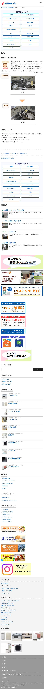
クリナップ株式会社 (5, 624)
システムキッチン (12, 419)
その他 (30, 44)
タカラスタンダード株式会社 (7, 621)
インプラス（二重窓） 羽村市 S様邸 (11, 221)
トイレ (30, 29)
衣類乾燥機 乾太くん (13, 443)
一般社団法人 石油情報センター (7, 605)
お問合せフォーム (5, 593)
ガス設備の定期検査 (6, 519)
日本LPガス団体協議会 (5, 607)
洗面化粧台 (11, 25)
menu (41, 2)
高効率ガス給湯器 (12, 403)
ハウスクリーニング (11, 44)
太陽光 (30, 40)
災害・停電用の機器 (6, 384)
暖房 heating (4, 485)
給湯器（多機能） (30, 14)
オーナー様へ (11, 47)
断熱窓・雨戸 (30, 36)
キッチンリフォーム (11, 36)
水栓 (11, 33)
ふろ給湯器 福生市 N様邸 (9, 243)
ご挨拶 (3, 660)
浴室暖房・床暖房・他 (11, 29)
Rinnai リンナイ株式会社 (6, 614)
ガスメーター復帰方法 (7, 521)
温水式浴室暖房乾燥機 (14, 458)
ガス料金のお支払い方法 (7, 516)
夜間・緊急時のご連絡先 (7, 590)
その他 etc (4, 488)
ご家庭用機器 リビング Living (15, 465)
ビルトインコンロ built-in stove (8, 480)
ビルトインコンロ (30, 18)
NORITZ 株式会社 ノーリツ (6, 612)
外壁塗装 (11, 40)
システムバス (11, 450)
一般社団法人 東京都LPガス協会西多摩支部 (10, 600)
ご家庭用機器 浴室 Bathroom (15, 401)
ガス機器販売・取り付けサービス (9, 500)
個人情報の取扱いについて (9, 670)
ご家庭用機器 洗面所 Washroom (15, 433)
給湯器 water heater (6, 478)
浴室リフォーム (30, 33)
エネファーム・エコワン (11, 18)
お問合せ (4, 677)
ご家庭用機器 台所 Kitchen (14, 393)
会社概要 (4, 657)
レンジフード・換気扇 (14, 411)
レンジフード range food (7, 483)
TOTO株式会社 (4, 617)
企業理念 (4, 664)
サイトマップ (5, 681)
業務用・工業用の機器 (7, 381)
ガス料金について (6, 514)
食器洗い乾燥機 (30, 22)
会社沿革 (4, 667)
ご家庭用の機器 (5, 379)
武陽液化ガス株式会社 (12, 687)
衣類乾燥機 (30, 25)
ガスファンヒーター (13, 466)
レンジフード (11, 22)
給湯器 (11, 14)
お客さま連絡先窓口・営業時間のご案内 (10, 588)
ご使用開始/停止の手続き (7, 512)
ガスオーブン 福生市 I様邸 (9, 232)
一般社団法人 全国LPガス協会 (7, 603)
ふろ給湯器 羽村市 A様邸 (7, 158)
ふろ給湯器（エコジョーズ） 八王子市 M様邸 (15, 153)
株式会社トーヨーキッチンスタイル (8, 610)
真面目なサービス (6, 497)
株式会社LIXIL (4, 619)
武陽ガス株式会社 (4, 583)
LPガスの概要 (5, 509)
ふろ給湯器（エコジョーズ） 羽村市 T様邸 (13, 210)
